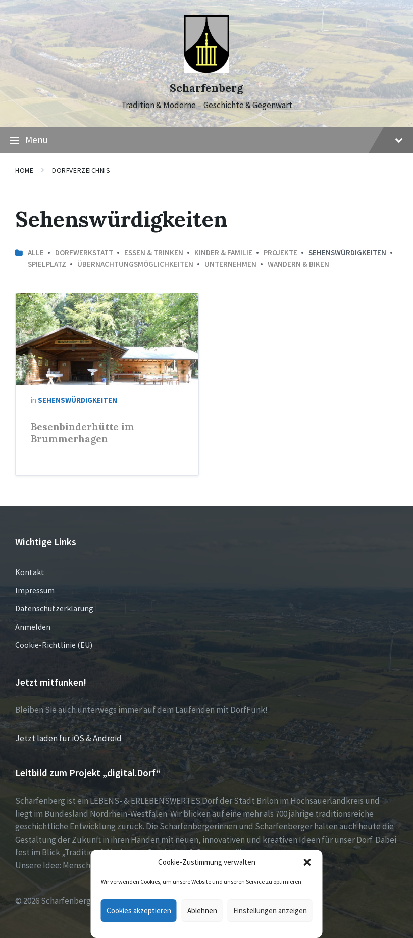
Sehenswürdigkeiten (77, 400)
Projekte (280, 252)
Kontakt (29, 572)
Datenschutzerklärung (54, 608)
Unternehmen (230, 264)
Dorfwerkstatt (84, 252)
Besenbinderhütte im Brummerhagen (82, 433)
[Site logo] (206, 69)
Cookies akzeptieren (139, 910)
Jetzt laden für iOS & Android (68, 738)
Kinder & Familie (223, 252)
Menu (206, 140)
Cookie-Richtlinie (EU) (53, 645)
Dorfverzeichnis (81, 170)
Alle (36, 252)
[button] (307, 862)
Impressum (35, 590)
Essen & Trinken (153, 252)
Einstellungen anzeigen (270, 910)
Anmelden (32, 626)
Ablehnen (202, 910)
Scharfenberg (206, 88)
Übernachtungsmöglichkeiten (135, 264)
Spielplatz (47, 264)
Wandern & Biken (298, 264)
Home (24, 170)
